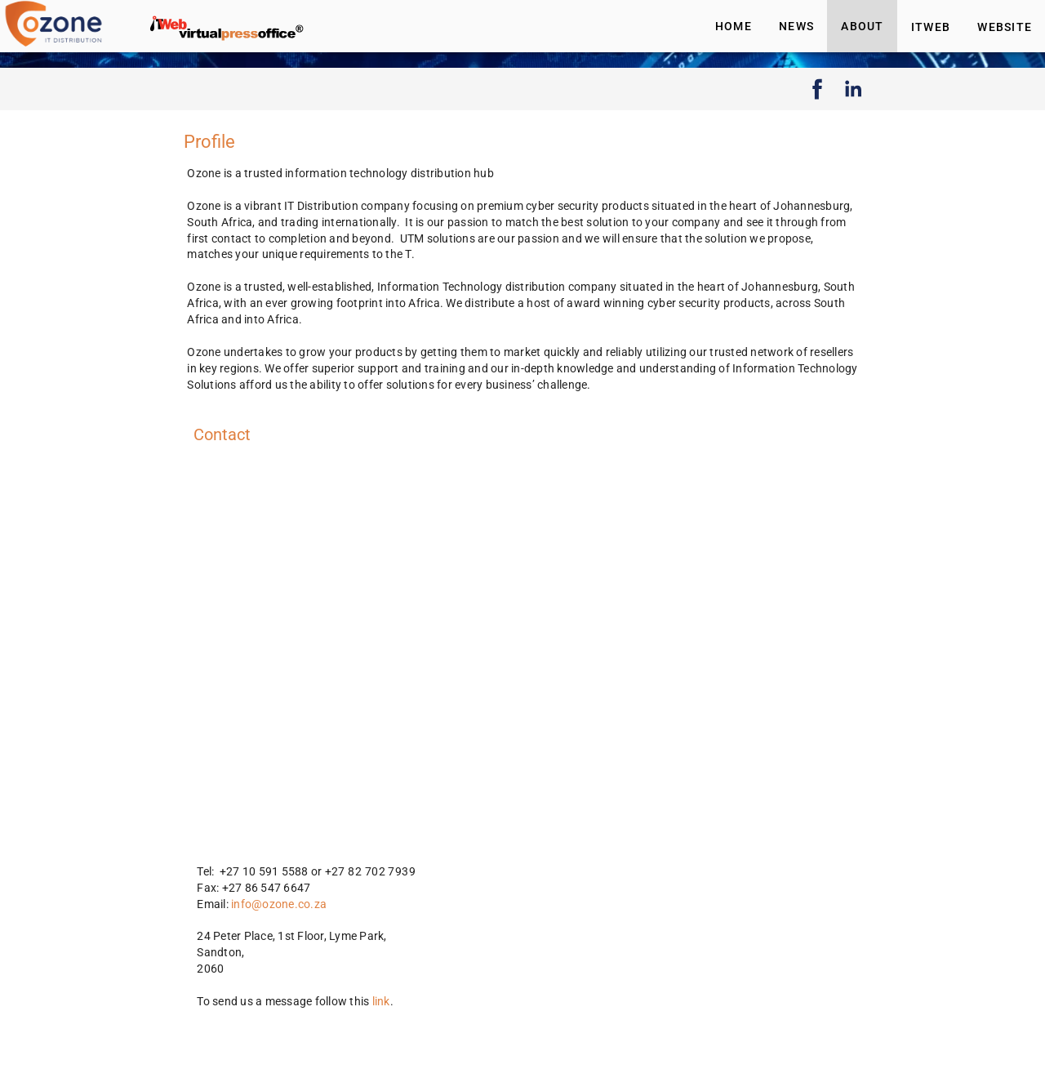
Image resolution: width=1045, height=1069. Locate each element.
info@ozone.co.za (279, 904)
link (381, 1001)
